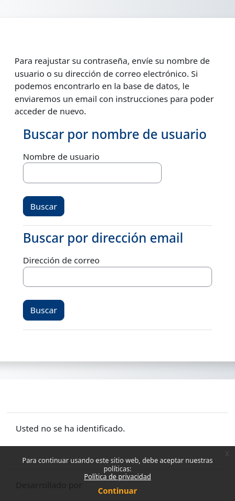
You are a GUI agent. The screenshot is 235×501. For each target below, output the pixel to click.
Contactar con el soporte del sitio (94, 394)
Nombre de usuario (61, 156)
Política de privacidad (117, 476)
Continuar (117, 490)
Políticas (32, 441)
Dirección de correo (61, 260)
